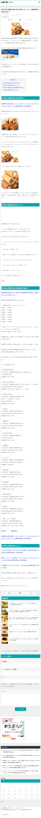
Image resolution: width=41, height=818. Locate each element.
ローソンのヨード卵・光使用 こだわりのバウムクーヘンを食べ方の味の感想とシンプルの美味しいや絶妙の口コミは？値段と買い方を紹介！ (23, 618)
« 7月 (2, 801)
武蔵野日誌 (14, 531)
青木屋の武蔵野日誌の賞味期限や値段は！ (13, 87)
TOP (7, 808)
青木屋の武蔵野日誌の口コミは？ (11, 85)
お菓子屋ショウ (7, 2)
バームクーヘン (5, 16)
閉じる (14, 79)
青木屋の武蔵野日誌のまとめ (10, 90)
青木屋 (3, 531)
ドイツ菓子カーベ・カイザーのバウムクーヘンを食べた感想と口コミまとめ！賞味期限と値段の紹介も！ (23, 604)
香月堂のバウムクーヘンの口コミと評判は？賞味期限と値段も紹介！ (23, 631)
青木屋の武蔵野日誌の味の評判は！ (11, 83)
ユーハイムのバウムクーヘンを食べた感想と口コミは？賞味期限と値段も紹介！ (11, 650)
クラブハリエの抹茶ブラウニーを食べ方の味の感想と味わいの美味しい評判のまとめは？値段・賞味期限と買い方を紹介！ (23, 611)
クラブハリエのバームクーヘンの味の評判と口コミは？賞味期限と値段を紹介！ (23, 625)
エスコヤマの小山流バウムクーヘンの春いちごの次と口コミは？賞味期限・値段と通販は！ (23, 639)
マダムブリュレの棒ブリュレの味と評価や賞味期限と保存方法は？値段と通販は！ (30, 650)
